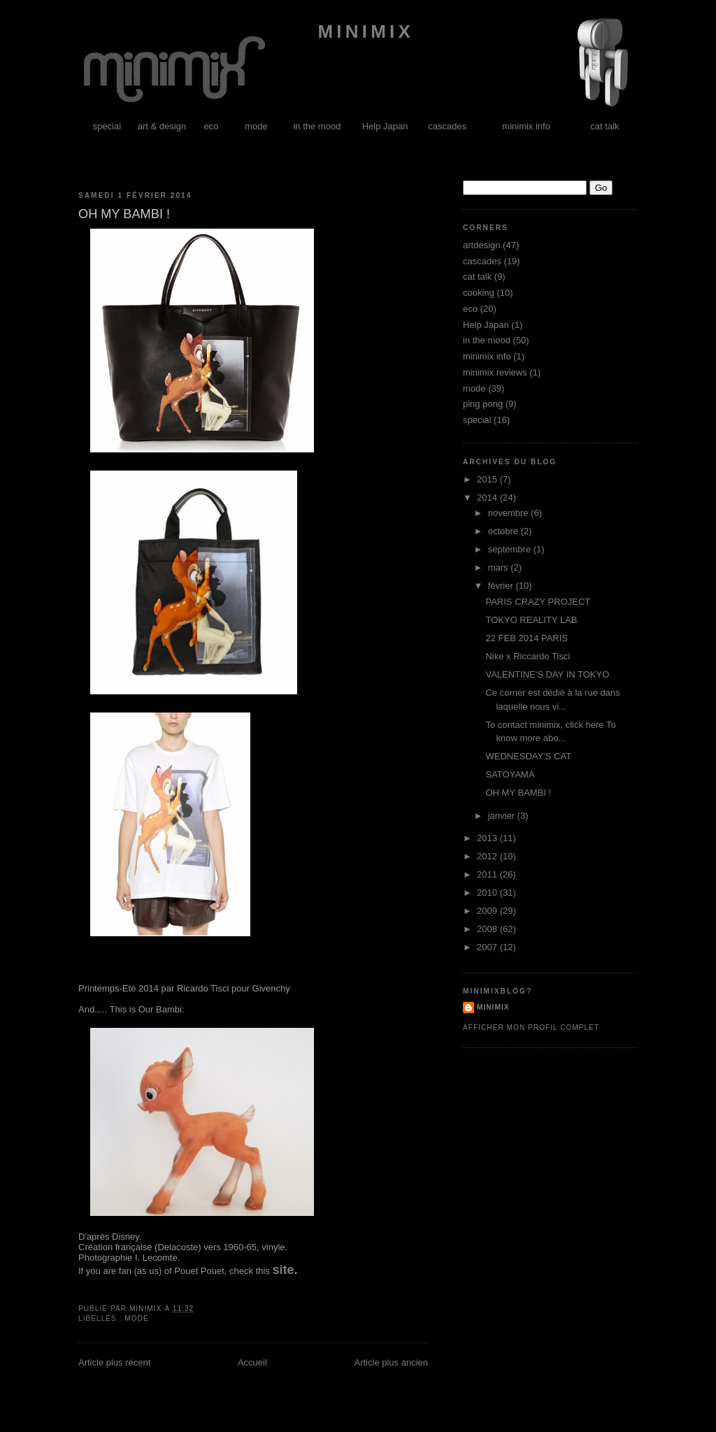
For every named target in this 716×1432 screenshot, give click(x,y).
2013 (488, 838)
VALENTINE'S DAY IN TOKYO (547, 674)
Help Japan (385, 126)
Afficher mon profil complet (531, 1027)
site (283, 1270)
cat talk (604, 126)
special (107, 126)
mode (256, 126)
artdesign (481, 245)
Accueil (252, 1362)
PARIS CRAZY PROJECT (537, 601)
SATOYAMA (509, 774)
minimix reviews (495, 372)
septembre (511, 549)
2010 (488, 892)
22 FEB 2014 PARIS (526, 638)
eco (211, 126)
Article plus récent (114, 1362)
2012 (488, 856)
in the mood (317, 126)
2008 (488, 929)
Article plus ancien (392, 1362)
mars (499, 567)
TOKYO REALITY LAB (531, 620)
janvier (502, 815)
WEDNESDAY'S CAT (528, 756)
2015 (488, 479)
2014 (488, 497)
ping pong (483, 404)
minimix (361, 31)
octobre (504, 531)
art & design (162, 126)
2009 (488, 910)
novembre (509, 513)
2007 (488, 947)
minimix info (526, 126)
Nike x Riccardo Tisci (527, 656)
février (502, 585)
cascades (447, 126)
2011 (488, 874)
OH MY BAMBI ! (518, 792)
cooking (478, 292)
